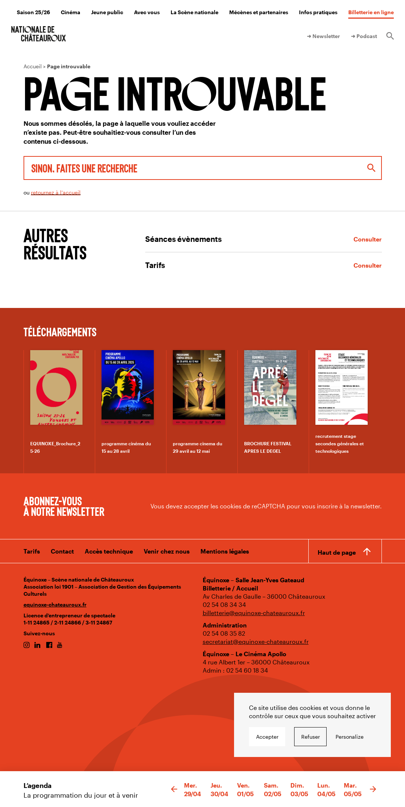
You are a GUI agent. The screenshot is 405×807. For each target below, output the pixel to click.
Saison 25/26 (33, 12)
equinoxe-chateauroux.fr (55, 604)
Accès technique (109, 551)
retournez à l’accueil (56, 192)
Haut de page (337, 551)
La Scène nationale (194, 12)
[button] (174, 789)
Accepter (267, 736)
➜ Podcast (364, 36)
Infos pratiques (318, 12)
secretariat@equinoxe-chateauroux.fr (256, 641)
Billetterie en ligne (371, 12)
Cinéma (70, 12)
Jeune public (107, 12)
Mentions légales (224, 551)
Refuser (310, 736)
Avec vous (147, 12)
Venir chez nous (167, 551)
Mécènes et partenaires (258, 12)
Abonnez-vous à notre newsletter (64, 506)
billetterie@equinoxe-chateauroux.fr (254, 612)
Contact (62, 551)
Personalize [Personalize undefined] (350, 736)
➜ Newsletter (323, 36)
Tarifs (32, 551)
